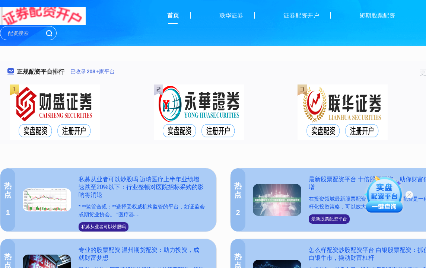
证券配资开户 (301, 15)
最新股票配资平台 (329, 218)
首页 (173, 15)
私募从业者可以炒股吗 (103, 226)
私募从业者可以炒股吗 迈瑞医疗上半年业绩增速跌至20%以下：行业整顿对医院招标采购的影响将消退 (141, 187)
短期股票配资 (377, 15)
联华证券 (231, 15)
